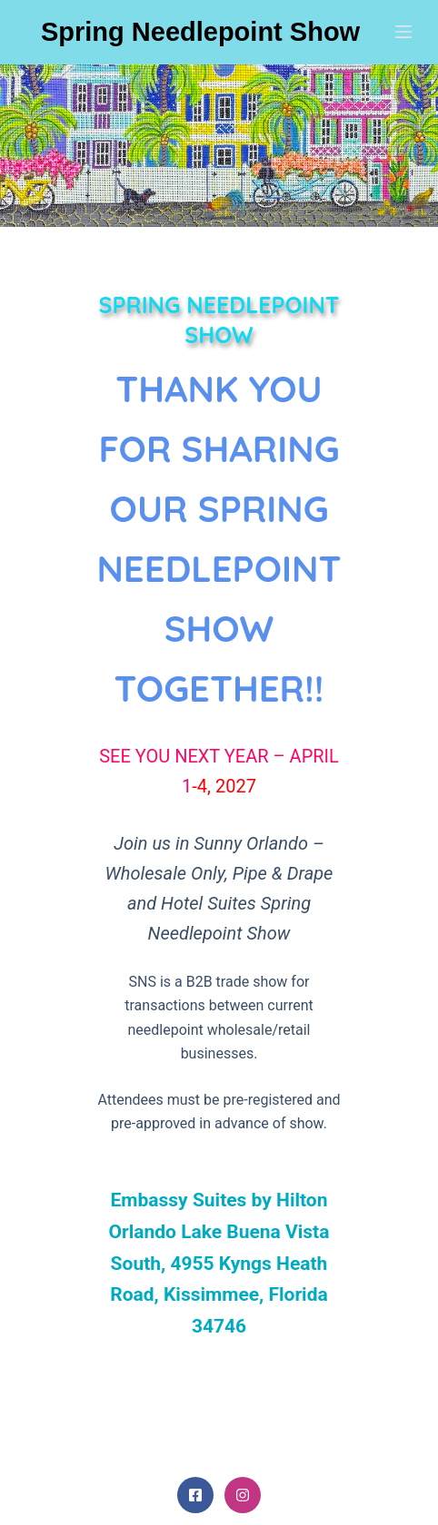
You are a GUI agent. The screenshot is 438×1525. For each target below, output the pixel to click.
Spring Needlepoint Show (200, 31)
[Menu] (403, 32)
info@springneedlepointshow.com (219, 1247)
